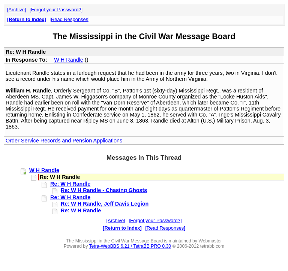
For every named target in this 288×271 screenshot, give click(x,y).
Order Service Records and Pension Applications (64, 141)
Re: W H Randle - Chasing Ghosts (104, 190)
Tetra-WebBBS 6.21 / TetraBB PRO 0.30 (130, 246)
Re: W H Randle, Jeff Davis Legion (104, 204)
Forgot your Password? (56, 9)
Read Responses (69, 19)
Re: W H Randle (70, 184)
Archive (17, 9)
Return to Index (26, 19)
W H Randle (68, 60)
